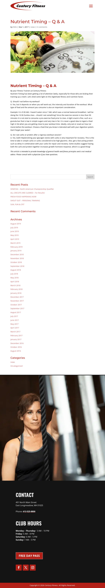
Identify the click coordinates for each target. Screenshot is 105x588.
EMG (15, 27)
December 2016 (17, 343)
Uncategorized (16, 366)
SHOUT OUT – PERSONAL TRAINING (25, 200)
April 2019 (14, 239)
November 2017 (17, 301)
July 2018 (14, 274)
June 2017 (14, 320)
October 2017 (16, 305)
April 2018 (14, 281)
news (33, 27)
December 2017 (17, 297)
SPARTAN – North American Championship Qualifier (32, 189)
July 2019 (14, 227)
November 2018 (17, 258)
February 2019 (16, 247)
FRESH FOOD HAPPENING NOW (23, 196)
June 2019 (14, 231)
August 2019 (15, 224)
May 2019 (14, 235)
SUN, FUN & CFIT (17, 204)
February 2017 (16, 335)
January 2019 (15, 250)
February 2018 (16, 289)
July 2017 (14, 316)
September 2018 (17, 266)
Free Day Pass (29, 556)
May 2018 (14, 277)
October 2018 (16, 262)
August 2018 (15, 270)
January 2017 (15, 339)
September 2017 (17, 308)
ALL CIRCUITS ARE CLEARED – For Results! (27, 193)
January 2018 (15, 293)
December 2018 (17, 254)
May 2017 (14, 324)
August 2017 (15, 312)
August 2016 (15, 351)
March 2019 (15, 243)
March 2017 (15, 331)
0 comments (42, 27)
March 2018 (15, 285)
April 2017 (14, 328)
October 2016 (16, 347)
